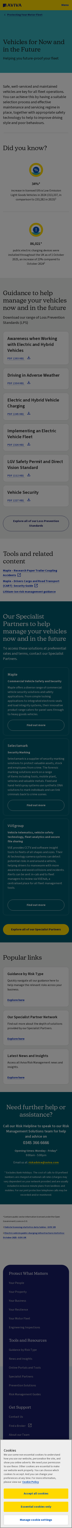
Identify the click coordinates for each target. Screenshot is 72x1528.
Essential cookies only (36, 1507)
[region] (36, 1483)
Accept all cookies (36, 1493)
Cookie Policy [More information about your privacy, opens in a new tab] (30, 1482)
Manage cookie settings (36, 1520)
